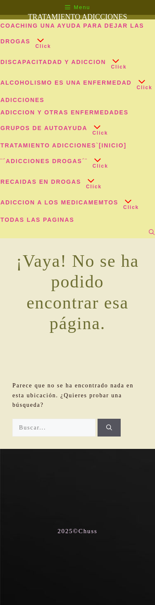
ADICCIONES (22, 100)
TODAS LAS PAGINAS (37, 219)
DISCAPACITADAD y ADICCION (61, 62)
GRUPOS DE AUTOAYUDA (51, 129)
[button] (39, 42)
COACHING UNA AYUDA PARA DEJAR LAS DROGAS (72, 37)
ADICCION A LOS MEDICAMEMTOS (67, 203)
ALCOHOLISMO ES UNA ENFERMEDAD (74, 83)
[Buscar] (109, 428)
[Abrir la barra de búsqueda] (151, 232)
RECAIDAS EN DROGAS (48, 182)
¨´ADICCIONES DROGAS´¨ (52, 162)
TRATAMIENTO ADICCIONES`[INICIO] (63, 145)
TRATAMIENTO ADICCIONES (77, 17)
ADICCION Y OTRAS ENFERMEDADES (64, 112)
